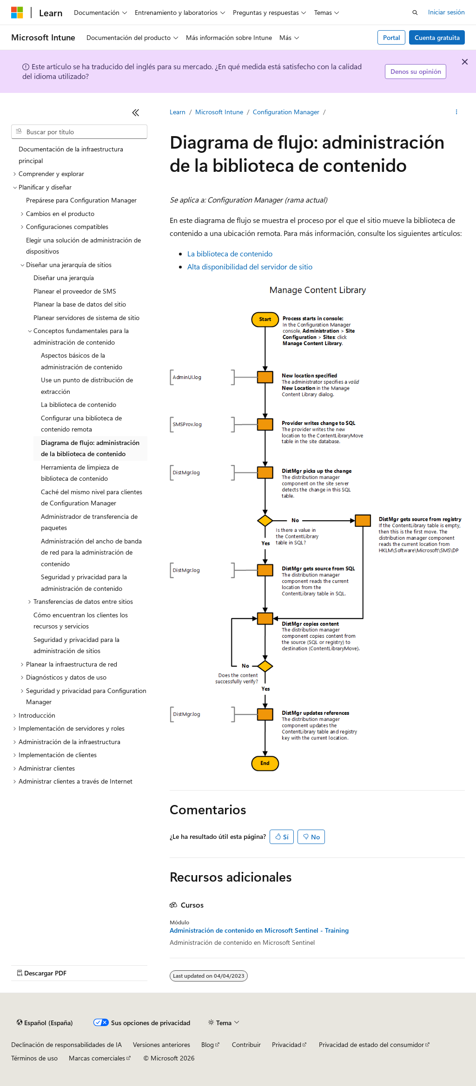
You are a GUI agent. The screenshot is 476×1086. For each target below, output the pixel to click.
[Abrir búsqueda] (415, 12)
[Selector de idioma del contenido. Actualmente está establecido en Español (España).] (45, 1022)
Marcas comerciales (97, 1057)
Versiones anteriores (161, 1044)
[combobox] (79, 131)
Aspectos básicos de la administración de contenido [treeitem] (81, 361)
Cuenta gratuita (437, 37)
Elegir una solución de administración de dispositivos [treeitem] (83, 246)
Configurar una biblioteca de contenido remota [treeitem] (81, 423)
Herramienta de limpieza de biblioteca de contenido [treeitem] (80, 473)
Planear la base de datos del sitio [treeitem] (79, 304)
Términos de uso (34, 1057)
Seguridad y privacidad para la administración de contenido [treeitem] (84, 582)
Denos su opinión (415, 71)
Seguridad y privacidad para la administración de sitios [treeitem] (76, 645)
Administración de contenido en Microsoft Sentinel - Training (259, 930)
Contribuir (246, 1044)
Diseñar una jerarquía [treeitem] (63, 277)
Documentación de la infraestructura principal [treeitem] (71, 154)
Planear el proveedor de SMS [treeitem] (74, 291)
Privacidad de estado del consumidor (371, 1044)
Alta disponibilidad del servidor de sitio (249, 266)
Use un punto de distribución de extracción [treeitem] (87, 385)
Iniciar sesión (446, 11)
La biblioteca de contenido (229, 253)
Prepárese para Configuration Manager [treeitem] (81, 200)
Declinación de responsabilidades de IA (66, 1044)
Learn (177, 111)
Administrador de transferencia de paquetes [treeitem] (89, 522)
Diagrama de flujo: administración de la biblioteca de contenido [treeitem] (90, 448)
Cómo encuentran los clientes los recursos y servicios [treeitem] (80, 620)
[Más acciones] (457, 112)
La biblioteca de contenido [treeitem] (78, 404)
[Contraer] (135, 112)
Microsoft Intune (219, 111)
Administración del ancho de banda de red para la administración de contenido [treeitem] (91, 552)
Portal (391, 37)
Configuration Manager (286, 111)
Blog (207, 1044)
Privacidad (286, 1044)
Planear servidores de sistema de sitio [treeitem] (86, 317)
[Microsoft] (17, 13)
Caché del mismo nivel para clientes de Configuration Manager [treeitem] (91, 497)
